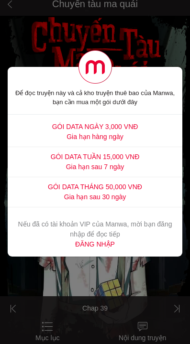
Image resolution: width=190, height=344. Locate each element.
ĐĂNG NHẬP (95, 244)
